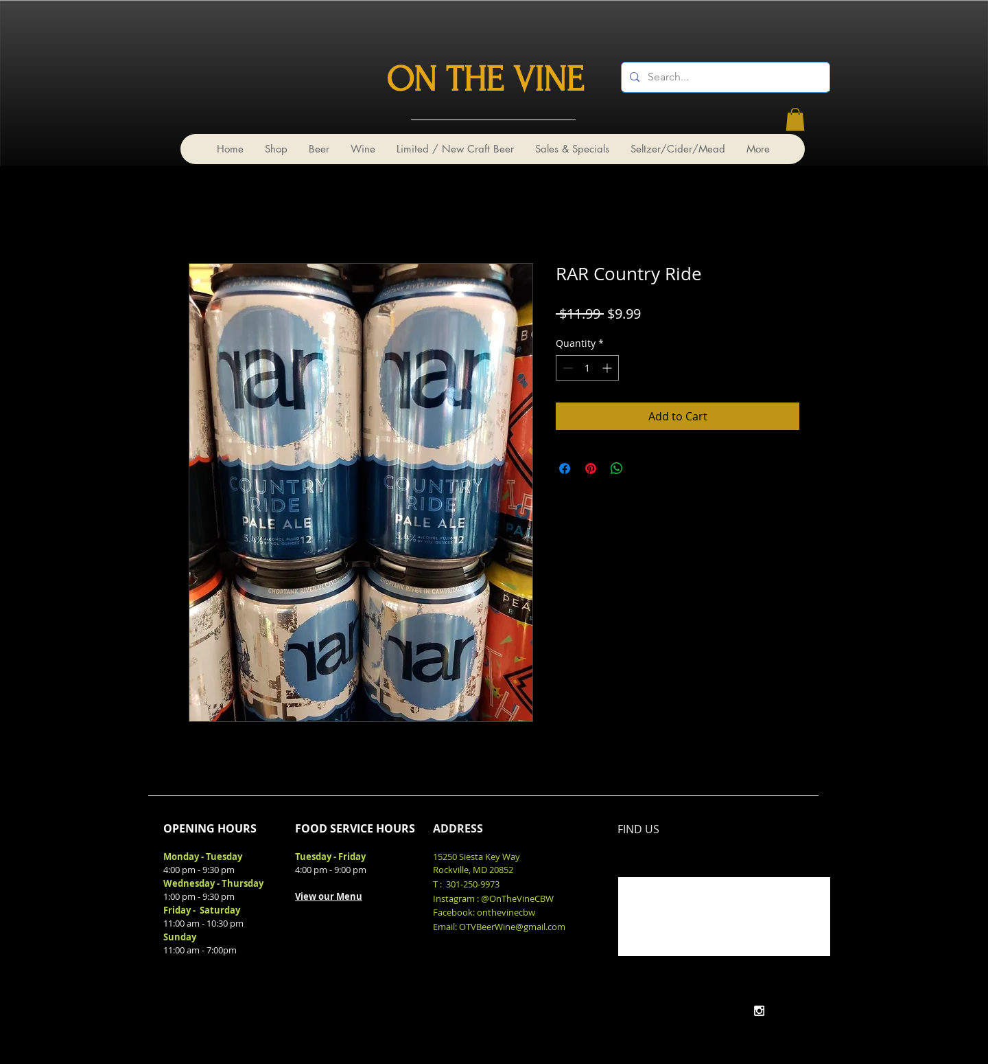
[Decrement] (566, 368)
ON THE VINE (485, 80)
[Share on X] (643, 468)
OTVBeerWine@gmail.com (512, 926)
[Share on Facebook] (564, 468)
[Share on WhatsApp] (617, 468)
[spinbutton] (587, 368)
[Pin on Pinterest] (591, 468)
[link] (795, 119)
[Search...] (724, 77)
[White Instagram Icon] (759, 1011)
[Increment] (608, 368)
